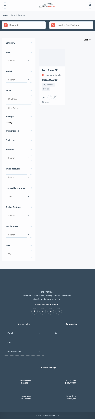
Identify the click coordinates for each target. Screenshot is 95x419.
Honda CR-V (71, 380)
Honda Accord (26, 380)
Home (5, 15)
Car (56, 333)
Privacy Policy (14, 351)
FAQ (9, 342)
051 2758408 (47, 292)
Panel (10, 333)
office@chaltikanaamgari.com (46, 299)
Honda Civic (71, 396)
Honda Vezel (26, 396)
